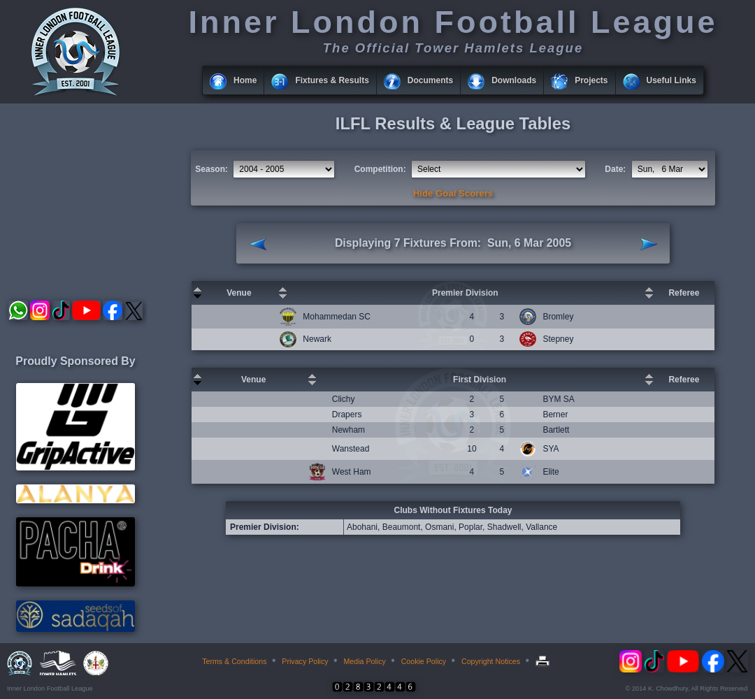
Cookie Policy (424, 661)
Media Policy (364, 661)
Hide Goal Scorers (453, 193)
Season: (211, 169)
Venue (238, 293)
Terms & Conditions (234, 661)
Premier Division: (264, 527)
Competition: (380, 169)
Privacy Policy (305, 661)
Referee (683, 293)
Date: (615, 169)
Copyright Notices (490, 661)
